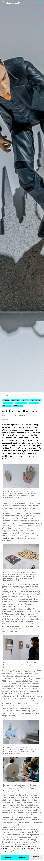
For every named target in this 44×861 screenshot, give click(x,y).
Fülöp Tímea (25, 400)
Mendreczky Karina (33, 403)
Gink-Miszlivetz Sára (35, 400)
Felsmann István (15, 400)
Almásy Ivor (6, 400)
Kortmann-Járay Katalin (21, 403)
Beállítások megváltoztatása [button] (35, 857)
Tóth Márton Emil (18, 405)
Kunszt (17, 395)
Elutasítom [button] (22, 857)
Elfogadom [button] (8, 857)
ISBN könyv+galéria (8, 403)
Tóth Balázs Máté (7, 405)
